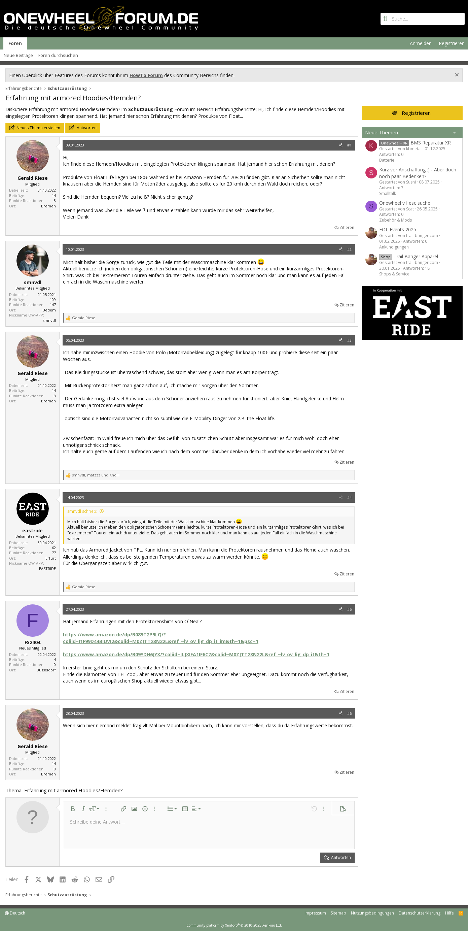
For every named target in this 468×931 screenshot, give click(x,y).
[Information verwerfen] (456, 75)
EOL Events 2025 (397, 229)
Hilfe (449, 913)
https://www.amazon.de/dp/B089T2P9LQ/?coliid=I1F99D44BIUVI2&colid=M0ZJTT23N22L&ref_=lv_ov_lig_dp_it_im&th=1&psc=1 (160, 637)
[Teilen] (340, 144)
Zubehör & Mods (395, 220)
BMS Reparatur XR (415, 142)
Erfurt (50, 558)
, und (95, 474)
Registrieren (416, 112)
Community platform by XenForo (234, 925)
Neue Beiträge (18, 55)
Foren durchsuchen (58, 55)
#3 (349, 340)
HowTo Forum (146, 75)
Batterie (386, 160)
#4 (349, 497)
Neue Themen (381, 132)
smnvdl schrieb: (82, 511)
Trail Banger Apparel (408, 256)
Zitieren (346, 227)
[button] (73, 808)
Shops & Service (394, 274)
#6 (349, 713)
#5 (349, 609)
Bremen (48, 205)
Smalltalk (387, 193)
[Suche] (423, 19)
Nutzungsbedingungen (372, 913)
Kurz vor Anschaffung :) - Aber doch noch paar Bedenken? (417, 172)
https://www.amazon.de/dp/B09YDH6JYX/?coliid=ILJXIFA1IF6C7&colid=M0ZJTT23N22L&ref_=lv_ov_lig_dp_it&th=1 (196, 654)
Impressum (315, 913)
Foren (15, 43)
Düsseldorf (46, 669)
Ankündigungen (394, 247)
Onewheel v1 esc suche (404, 203)
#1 (349, 144)
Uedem (49, 309)
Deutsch (15, 913)
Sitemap (338, 913)
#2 (349, 249)
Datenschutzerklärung (419, 913)
